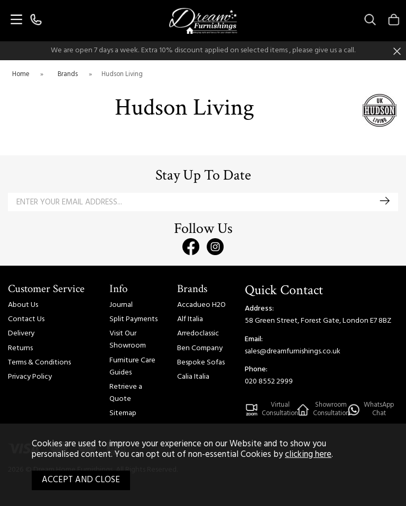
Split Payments (133, 319)
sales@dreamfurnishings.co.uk (292, 351)
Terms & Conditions (39, 363)
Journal (121, 305)
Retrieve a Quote (125, 393)
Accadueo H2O (201, 305)
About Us (23, 305)
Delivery (21, 333)
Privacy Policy (30, 377)
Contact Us (26, 319)
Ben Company (200, 348)
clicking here (308, 455)
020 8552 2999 (269, 382)
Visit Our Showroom (127, 339)
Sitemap (122, 413)
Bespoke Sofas (201, 363)
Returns (20, 348)
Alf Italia (190, 319)
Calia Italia (193, 377)
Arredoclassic (198, 333)
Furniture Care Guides (132, 366)
